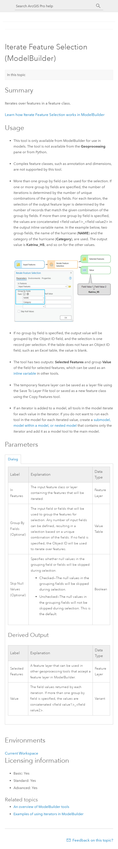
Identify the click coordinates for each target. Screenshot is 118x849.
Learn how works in (55, 114)
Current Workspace (21, 753)
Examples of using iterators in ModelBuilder (48, 814)
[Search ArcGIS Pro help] (54, 6)
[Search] (98, 6)
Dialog (13, 459)
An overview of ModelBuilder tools (41, 807)
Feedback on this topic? (92, 840)
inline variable (24, 373)
